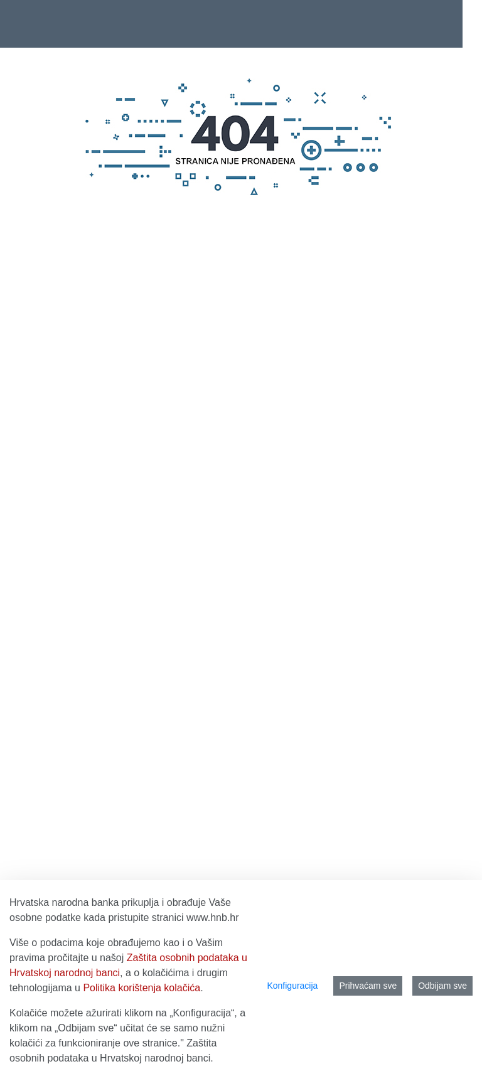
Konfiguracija (292, 986)
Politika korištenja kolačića (141, 987)
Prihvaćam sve (368, 986)
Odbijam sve (442, 986)
